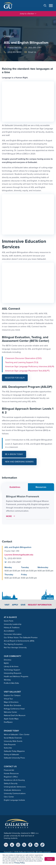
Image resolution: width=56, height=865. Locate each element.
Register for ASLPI (15, 377)
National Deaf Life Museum (14, 715)
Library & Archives (11, 666)
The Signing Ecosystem (13, 644)
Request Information (40, 604)
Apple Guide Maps (11, 718)
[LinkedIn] (36, 845)
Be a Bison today (14, 454)
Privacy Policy (19, 863)
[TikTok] (42, 845)
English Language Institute (14, 800)
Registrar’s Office (11, 776)
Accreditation (9, 631)
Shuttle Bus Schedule (12, 705)
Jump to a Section (28, 13)
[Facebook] (30, 845)
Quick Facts (8, 621)
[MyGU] (6, 845)
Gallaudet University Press (14, 757)
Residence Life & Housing (14, 780)
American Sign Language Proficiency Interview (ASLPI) (29, 366)
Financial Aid (9, 770)
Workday (7, 679)
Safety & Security (10, 783)
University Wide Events (13, 741)
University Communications (15, 793)
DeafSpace (8, 722)
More (11, 516)
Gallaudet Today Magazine (14, 751)
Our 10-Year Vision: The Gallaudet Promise (21, 637)
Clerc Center (9, 796)
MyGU (6, 663)
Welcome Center (10, 712)
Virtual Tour (8, 698)
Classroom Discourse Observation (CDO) (23, 358)
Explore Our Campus (12, 695)
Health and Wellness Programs (16, 676)
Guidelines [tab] (14, 487)
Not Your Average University (15, 647)
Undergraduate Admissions (15, 786)
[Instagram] (18, 845)
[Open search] (46, 5)
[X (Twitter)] (24, 845)
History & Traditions (12, 627)
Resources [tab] (41, 487)
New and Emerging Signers (19, 461)
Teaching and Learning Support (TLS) (21, 362)
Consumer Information (13, 634)
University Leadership (12, 624)
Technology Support (12, 669)
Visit (7, 604)
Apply (15, 604)
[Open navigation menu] (51, 5)
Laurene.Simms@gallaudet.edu (19, 554)
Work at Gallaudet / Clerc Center (16, 734)
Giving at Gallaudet (11, 754)
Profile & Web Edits (11, 683)
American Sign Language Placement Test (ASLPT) (27, 370)
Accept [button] (49, 859)
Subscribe (8, 747)
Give (23, 604)
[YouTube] (12, 845)
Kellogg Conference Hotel (14, 708)
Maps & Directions (11, 702)
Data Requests (10, 744)
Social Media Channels (13, 738)
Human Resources (11, 773)
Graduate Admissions (12, 790)
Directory (7, 659)
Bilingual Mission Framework (22, 496)
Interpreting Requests (12, 673)
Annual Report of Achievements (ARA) (19, 641)
